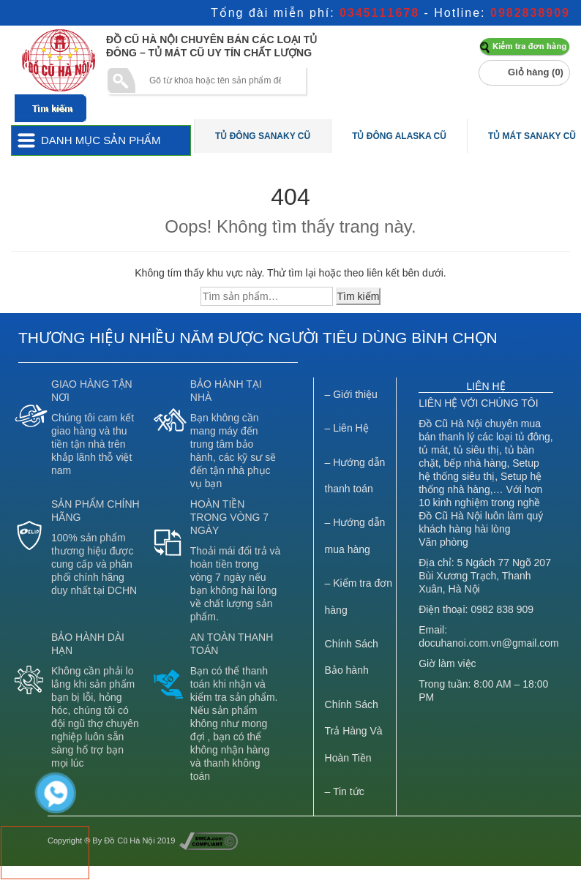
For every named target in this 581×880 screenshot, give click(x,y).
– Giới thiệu (351, 394)
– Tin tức (344, 791)
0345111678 (379, 13)
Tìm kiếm (358, 296)
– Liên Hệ (347, 428)
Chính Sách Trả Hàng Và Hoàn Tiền (354, 731)
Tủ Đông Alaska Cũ (399, 136)
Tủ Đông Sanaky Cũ (262, 136)
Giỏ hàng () (535, 72)
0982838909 (530, 13)
